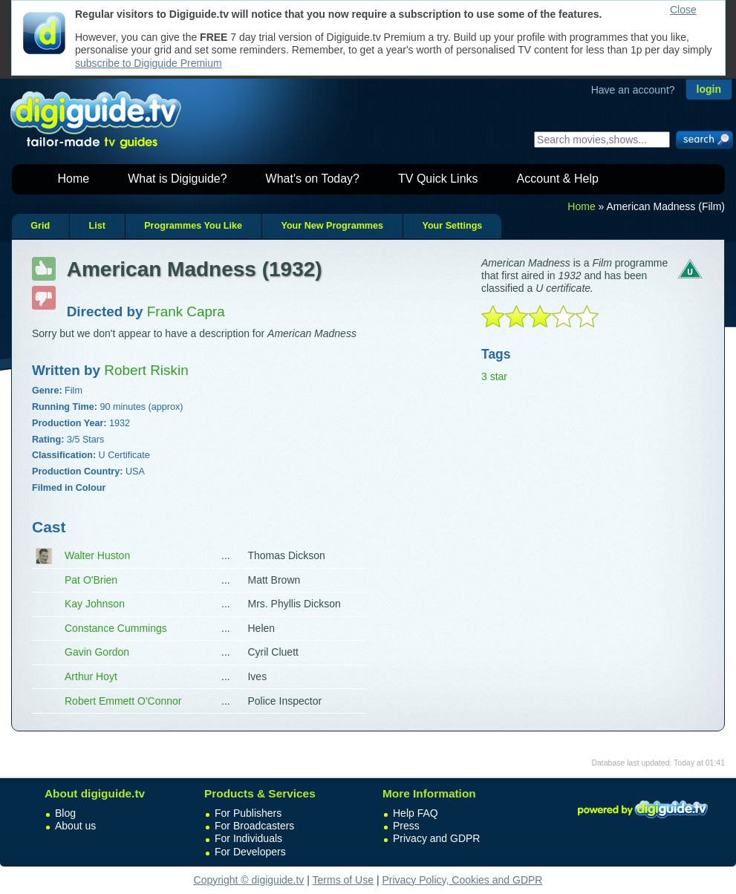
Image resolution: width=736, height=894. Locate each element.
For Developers (250, 852)
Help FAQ (415, 813)
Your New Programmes (332, 226)
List (96, 226)
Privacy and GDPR (436, 838)
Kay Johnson (95, 604)
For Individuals (248, 838)
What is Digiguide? (177, 178)
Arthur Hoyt (91, 676)
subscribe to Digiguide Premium (148, 63)
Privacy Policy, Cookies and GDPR (462, 880)
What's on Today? (312, 178)
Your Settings (452, 226)
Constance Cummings (116, 628)
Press (406, 826)
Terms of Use (343, 880)
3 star (494, 376)
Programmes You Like (193, 226)
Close (683, 10)
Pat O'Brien (91, 580)
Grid (40, 226)
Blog (65, 813)
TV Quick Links (438, 178)
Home (74, 178)
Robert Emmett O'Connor (123, 701)
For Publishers (248, 813)
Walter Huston (97, 555)
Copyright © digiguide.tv (249, 880)
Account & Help (558, 178)
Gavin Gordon (97, 652)
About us (75, 826)
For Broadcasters (254, 826)
